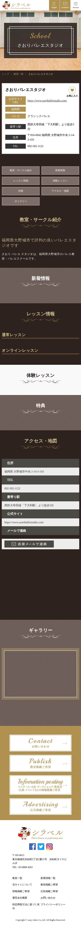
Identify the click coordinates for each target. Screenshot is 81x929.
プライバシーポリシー (53, 904)
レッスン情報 (20, 180)
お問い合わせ (48, 897)
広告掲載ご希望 (49, 891)
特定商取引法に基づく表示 (26, 906)
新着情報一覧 (48, 878)
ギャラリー (21, 201)
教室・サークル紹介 (21, 170)
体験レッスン (60, 180)
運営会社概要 (19, 897)
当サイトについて (22, 884)
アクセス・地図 (60, 191)
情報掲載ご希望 (21, 891)
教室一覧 (18, 74)
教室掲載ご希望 (49, 884)
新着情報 (60, 170)
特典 (20, 191)
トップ (5, 74)
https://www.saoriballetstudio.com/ (47, 100)
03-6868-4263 (26, 867)
